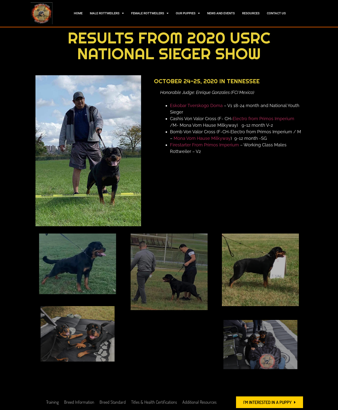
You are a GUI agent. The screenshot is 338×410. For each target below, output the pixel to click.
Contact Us (276, 13)
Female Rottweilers (150, 13)
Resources (251, 13)
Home (78, 13)
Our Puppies (188, 13)
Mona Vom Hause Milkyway (202, 138)
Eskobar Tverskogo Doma (196, 105)
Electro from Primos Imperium (263, 118)
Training (52, 402)
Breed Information (79, 402)
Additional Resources (199, 402)
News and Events (221, 13)
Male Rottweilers (107, 13)
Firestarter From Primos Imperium (204, 144)
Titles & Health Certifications (154, 402)
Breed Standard (113, 402)
